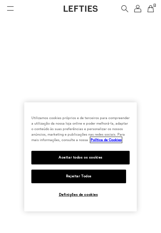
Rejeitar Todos (78, 176)
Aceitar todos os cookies (80, 157)
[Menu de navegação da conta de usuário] (138, 9)
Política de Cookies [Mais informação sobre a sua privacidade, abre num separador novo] (106, 139)
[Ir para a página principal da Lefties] (81, 9)
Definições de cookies (78, 194)
